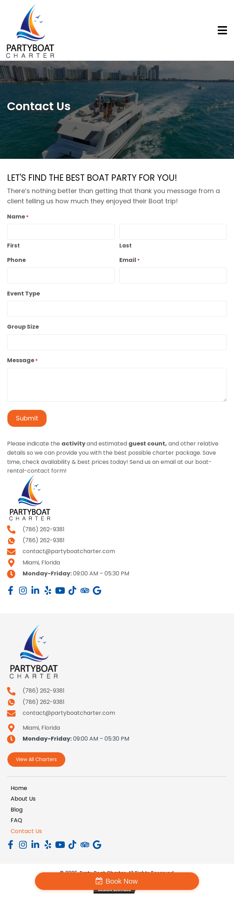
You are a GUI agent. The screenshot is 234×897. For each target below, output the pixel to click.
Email (129, 260)
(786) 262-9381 (44, 529)
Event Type (23, 293)
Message (22, 360)
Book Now (122, 881)
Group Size (23, 327)
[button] (10, 590)
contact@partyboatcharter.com (69, 551)
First (13, 245)
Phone (16, 260)
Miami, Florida (41, 562)
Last (125, 245)
